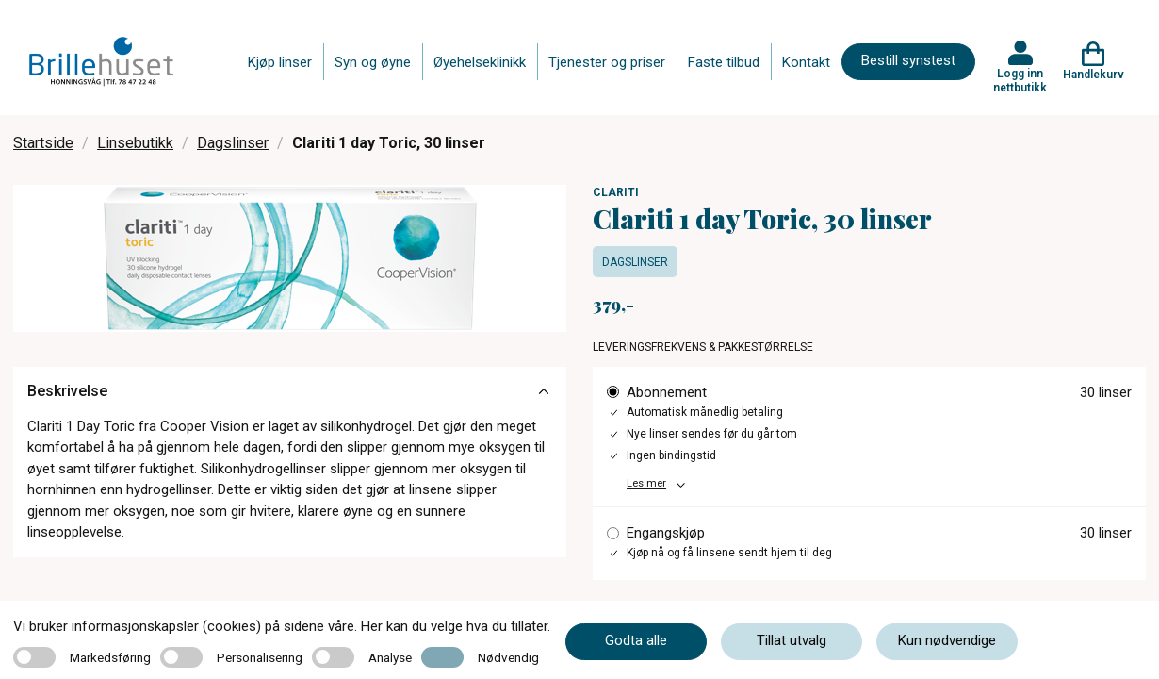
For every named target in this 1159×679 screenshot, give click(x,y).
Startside (43, 143)
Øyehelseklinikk (479, 62)
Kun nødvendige (947, 640)
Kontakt (806, 62)
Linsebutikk (135, 143)
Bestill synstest (908, 60)
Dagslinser (233, 143)
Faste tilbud (723, 62)
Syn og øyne (373, 62)
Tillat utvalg (791, 640)
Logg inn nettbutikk (1020, 80)
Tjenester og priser (606, 62)
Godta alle (636, 640)
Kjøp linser (280, 62)
